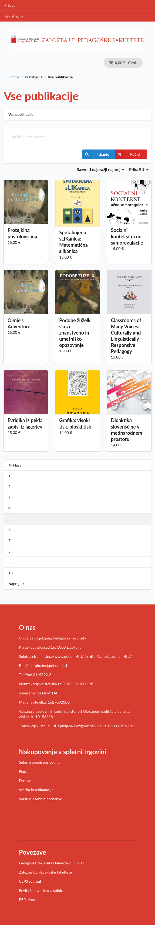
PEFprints (27, 899)
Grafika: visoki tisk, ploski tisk (75, 423)
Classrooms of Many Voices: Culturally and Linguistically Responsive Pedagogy (126, 335)
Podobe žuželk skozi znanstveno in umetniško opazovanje (74, 332)
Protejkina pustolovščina (22, 233)
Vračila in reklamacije (36, 789)
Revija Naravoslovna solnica (42, 890)
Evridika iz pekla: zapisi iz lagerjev (26, 423)
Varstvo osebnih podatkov (40, 799)
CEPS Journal (30, 881)
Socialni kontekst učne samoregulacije (127, 236)
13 (10, 573)
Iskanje (95, 154)
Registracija (13, 16)
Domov (14, 77)
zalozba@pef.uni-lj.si (50, 665)
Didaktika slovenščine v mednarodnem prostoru (126, 429)
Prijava (9, 5)
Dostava (25, 780)
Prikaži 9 (139, 169)
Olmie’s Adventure (19, 323)
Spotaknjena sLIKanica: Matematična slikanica (73, 241)
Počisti (128, 154)
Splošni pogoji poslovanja (39, 762)
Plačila (24, 771)
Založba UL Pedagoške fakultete (45, 872)
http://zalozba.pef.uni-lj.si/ (110, 656)
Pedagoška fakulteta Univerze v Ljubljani (52, 863)
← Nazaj (15, 465)
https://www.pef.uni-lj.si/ (63, 656)
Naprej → (16, 583)
